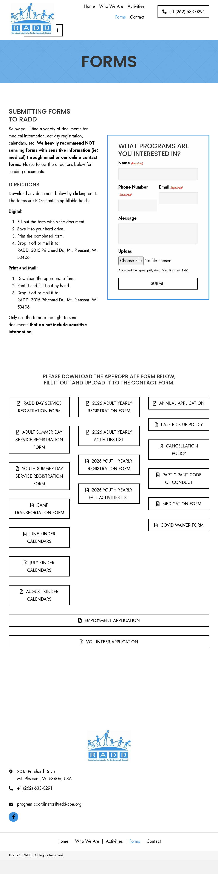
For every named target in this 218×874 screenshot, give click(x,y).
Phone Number (133, 190)
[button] (183, 11)
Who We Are (87, 841)
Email (170, 187)
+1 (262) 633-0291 (34, 788)
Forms (134, 841)
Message (127, 218)
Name (130, 163)
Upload (125, 251)
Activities (114, 841)
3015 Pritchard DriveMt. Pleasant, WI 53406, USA (44, 775)
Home (62, 841)
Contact (154, 841)
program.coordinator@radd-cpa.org (49, 804)
